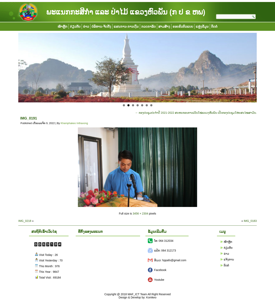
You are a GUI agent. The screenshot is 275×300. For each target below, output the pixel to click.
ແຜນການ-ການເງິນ (126, 26)
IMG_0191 (28, 118)
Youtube (159, 279)
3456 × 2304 (140, 213)
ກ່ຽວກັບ (75, 26)
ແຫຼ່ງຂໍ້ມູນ (202, 26)
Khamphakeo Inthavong (74, 123)
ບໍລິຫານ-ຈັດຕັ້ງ (101, 26)
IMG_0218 (24, 220)
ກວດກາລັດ (148, 26)
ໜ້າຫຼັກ (62, 26)
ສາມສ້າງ (164, 26)
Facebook (160, 270)
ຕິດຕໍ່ (214, 26)
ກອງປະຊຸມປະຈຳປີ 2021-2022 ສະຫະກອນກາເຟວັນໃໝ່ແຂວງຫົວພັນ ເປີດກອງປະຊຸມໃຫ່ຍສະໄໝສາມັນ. (196, 112)
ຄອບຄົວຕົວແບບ (183, 26)
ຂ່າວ (86, 26)
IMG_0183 (250, 220)
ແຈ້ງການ (229, 259)
